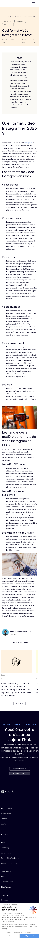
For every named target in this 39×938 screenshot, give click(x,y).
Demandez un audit (19, 773)
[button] (33, 3)
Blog (7, 17)
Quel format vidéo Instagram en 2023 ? (24, 17)
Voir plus (19, 703)
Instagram (28, 143)
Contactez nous (19, 769)
